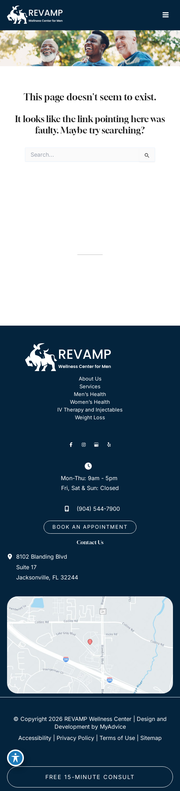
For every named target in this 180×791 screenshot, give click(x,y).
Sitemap (151, 737)
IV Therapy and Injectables (90, 410)
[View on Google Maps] (90, 644)
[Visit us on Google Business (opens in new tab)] (96, 444)
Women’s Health (90, 402)
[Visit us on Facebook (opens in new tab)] (71, 444)
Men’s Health (90, 394)
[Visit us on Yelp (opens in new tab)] (109, 444)
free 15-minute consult (90, 776)
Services (90, 386)
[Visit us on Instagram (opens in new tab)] (83, 444)
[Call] (90, 509)
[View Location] (11, 556)
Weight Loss (90, 417)
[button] (90, 527)
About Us (90, 379)
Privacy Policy (75, 737)
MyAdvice (113, 726)
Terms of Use (117, 737)
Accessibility (34, 737)
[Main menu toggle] (165, 15)
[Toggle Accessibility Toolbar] (15, 757)
